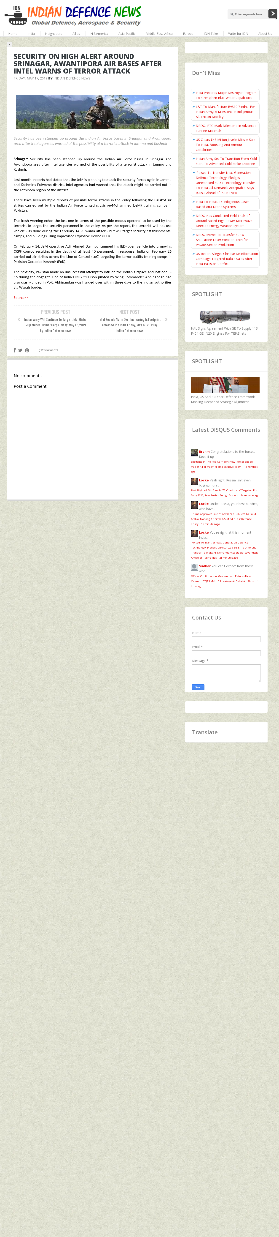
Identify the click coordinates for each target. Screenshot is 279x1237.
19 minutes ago (210, 524)
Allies (76, 33)
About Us (265, 33)
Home (12, 33)
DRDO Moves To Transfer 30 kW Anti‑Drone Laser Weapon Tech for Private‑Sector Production (222, 239)
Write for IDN (238, 33)
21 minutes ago (228, 557)
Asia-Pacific (126, 33)
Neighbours (53, 33)
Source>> (21, 297)
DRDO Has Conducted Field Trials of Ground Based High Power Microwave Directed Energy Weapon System (224, 220)
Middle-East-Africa (159, 33)
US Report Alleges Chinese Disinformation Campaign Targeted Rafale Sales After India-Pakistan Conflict (227, 258)
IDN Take (211, 33)
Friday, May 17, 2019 (30, 78)
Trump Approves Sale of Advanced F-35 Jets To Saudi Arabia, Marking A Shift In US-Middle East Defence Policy (224, 519)
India (31, 33)
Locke (204, 480)
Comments (48, 350)
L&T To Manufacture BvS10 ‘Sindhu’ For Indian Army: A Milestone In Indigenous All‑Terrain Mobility (225, 111)
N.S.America (99, 33)
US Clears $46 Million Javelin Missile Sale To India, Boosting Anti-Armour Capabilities (225, 144)
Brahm (204, 451)
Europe (188, 33)
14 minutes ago (250, 495)
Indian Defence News (72, 78)
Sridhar (205, 566)
